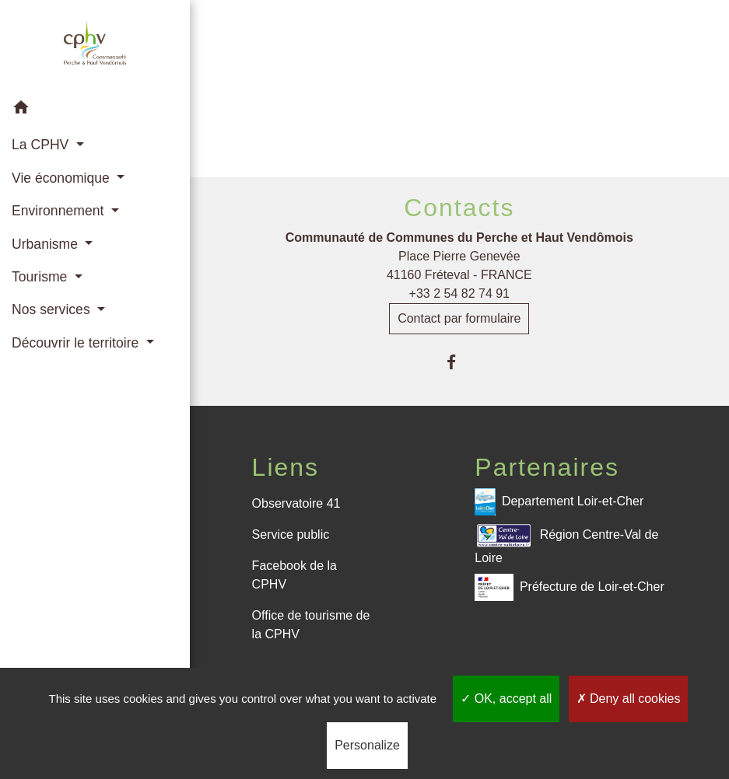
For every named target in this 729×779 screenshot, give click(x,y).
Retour (459, 107)
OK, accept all (506, 698)
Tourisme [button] (41, 277)
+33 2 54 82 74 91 (459, 293)
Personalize (367, 745)
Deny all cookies (629, 698)
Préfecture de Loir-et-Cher (569, 587)
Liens (286, 467)
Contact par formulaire (459, 318)
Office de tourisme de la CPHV (311, 625)
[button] (95, 110)
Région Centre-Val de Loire (566, 543)
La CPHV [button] (42, 144)
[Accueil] (95, 46)
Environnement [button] (59, 210)
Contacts (459, 208)
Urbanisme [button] (47, 244)
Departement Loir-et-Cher (559, 501)
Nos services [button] (53, 309)
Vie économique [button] (63, 178)
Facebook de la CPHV (294, 575)
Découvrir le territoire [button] (77, 343)
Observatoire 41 (296, 503)
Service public (291, 534)
